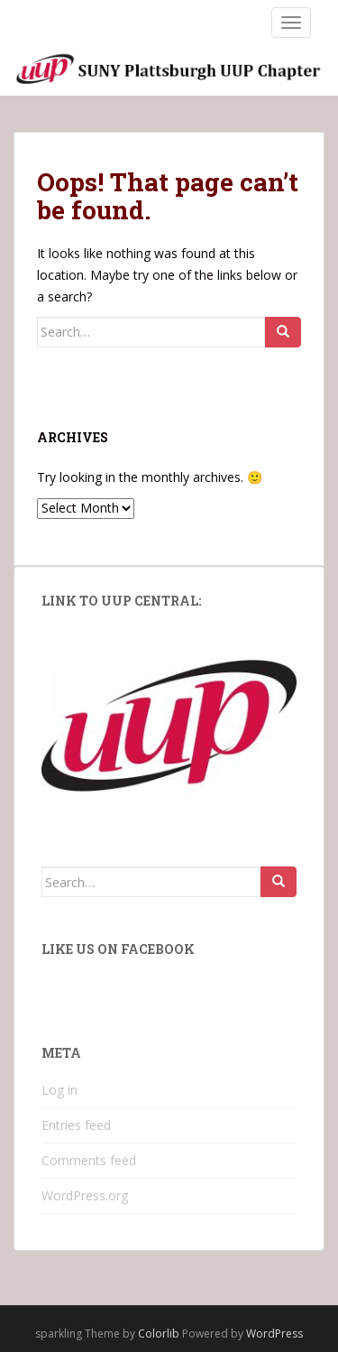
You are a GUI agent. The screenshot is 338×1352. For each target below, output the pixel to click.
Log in (59, 1089)
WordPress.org (84, 1195)
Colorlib (158, 1333)
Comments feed (88, 1160)
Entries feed (76, 1125)
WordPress (274, 1333)
